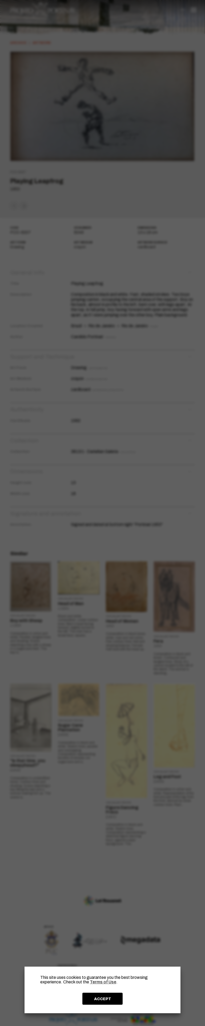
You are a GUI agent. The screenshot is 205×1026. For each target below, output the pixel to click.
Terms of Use (103, 982)
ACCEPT (102, 999)
